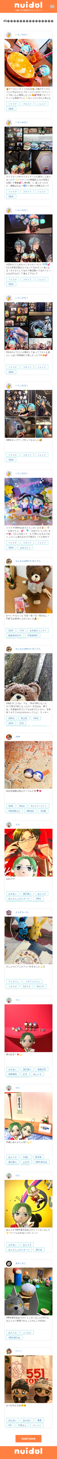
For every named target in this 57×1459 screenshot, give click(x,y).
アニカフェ (13, 981)
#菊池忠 (30, 811)
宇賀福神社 (32, 635)
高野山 (11, 718)
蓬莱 (39, 1420)
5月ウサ (27, 986)
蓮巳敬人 (27, 894)
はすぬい (12, 894)
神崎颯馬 (12, 1074)
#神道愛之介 (14, 811)
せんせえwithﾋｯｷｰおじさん (28, 561)
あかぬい (27, 1420)
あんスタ (41, 894)
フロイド (27, 104)
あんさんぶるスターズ (19, 898)
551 (10, 1425)
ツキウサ (12, 986)
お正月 (26, 1162)
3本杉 (36, 718)
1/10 (21, 630)
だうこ (19, 1351)
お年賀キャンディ (38, 630)
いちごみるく (22, 34)
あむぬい (12, 1420)
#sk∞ (22, 806)
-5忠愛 (43, 811)
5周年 (11, 109)
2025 (10, 630)
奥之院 (24, 718)
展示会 (39, 1250)
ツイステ (12, 104)
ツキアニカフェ (32, 981)
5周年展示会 (41, 1162)
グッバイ (37, 1425)
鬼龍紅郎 (41, 1069)
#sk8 (10, 806)
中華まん (22, 1425)
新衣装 (38, 1157)
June (18, 736)
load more (28, 1438)
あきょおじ (21, 1263)
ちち (18, 824)
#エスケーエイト (39, 806)
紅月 (25, 1074)
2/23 (21, 723)
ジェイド (41, 104)
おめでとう (25, 547)
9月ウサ (40, 986)
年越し (26, 1157)
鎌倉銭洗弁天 (14, 635)
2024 (10, 723)
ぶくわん (27, 1332)
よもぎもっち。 (23, 912)
